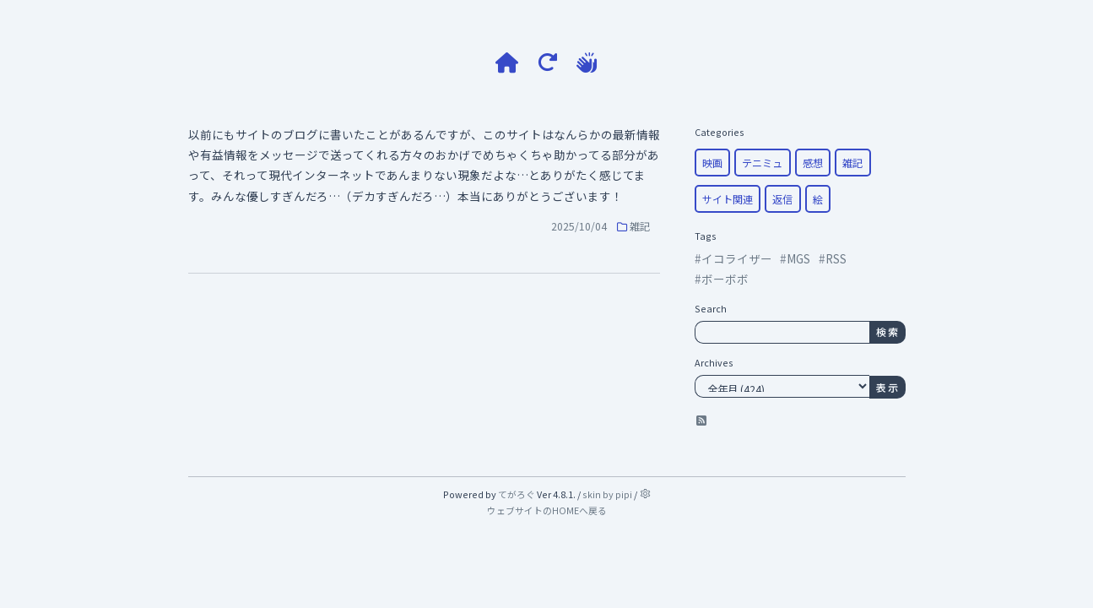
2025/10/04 (579, 226)
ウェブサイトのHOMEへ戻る (547, 510)
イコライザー (736, 258)
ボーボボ (725, 278)
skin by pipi (607, 494)
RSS (836, 258)
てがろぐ (516, 494)
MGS (798, 258)
